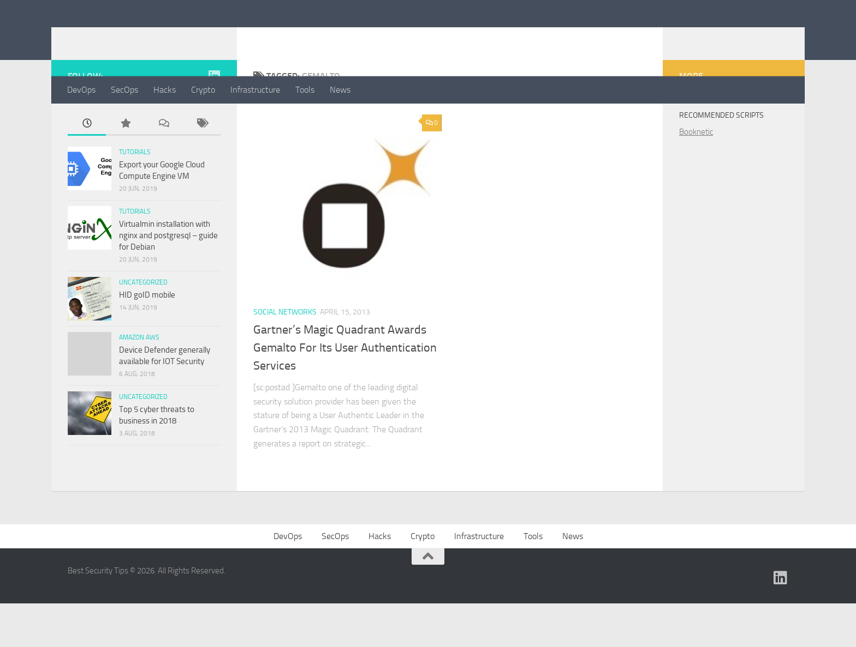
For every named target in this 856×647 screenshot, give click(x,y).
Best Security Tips (153, 37)
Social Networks (285, 355)
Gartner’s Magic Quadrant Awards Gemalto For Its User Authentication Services (345, 391)
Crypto (203, 89)
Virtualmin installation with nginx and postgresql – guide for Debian (168, 279)
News (340, 89)
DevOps (81, 89)
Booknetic (696, 175)
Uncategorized (143, 326)
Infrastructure (255, 89)
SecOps (124, 89)
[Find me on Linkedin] (214, 119)
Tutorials (135, 195)
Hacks (164, 89)
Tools (304, 89)
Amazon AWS (139, 381)
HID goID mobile (147, 338)
